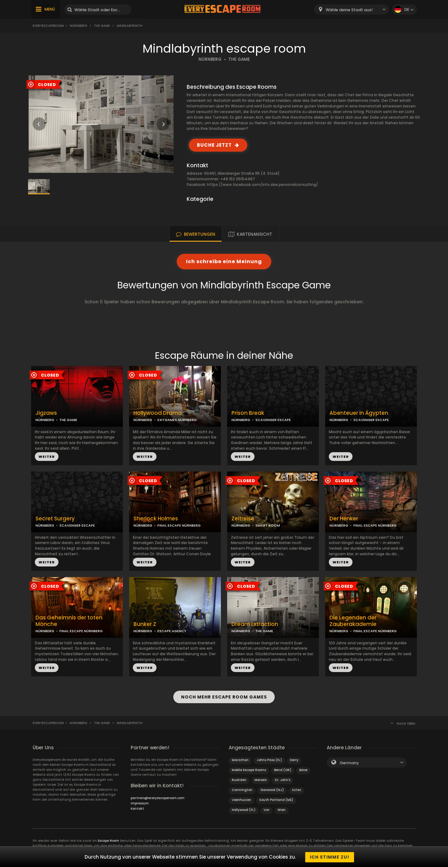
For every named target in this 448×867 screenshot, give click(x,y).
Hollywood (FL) (243, 809)
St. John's (282, 779)
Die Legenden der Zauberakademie (352, 621)
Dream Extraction (254, 624)
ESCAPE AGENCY (171, 630)
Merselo (260, 779)
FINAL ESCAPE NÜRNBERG (179, 525)
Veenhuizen (241, 799)
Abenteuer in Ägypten (358, 413)
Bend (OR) (282, 769)
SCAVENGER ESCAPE (273, 419)
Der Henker (343, 518)
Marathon (240, 759)
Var (266, 809)
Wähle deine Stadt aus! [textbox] (349, 9)
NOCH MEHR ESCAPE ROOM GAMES (224, 697)
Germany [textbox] (349, 762)
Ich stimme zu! (329, 857)
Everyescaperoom (48, 25)
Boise (303, 769)
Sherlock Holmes (155, 518)
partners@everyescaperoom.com (157, 797)
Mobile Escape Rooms (249, 769)
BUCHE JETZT (214, 145)
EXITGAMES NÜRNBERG (177, 419)
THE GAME (239, 59)
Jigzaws (46, 413)
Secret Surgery (55, 518)
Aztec (296, 789)
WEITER (47, 456)
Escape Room (108, 840)
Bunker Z (144, 624)
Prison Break (247, 413)
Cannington (242, 789)
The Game (102, 25)
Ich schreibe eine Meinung (224, 261)
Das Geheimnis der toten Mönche (68, 621)
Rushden (239, 779)
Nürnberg (78, 25)
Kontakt (137, 808)
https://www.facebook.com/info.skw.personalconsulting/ (262, 184)
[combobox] (351, 9)
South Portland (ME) (276, 799)
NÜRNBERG (210, 59)
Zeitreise (242, 518)
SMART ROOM (267, 525)
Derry (294, 759)
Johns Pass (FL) (269, 759)
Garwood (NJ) (272, 789)
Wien (282, 809)
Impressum (140, 802)
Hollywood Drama (157, 413)
